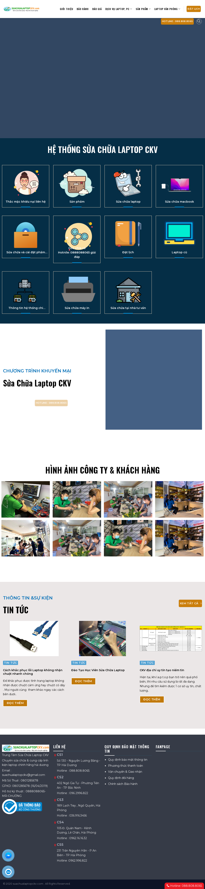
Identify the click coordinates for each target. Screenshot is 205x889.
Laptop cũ (179, 252)
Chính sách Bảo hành (123, 784)
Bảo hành (83, 9)
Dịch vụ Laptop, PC (118, 9)
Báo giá (97, 9)
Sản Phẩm (143, 9)
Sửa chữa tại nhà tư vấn (128, 308)
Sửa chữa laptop (128, 201)
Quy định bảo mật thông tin (127, 759)
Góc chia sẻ (77, 248)
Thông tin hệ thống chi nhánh (25, 308)
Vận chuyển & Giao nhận (125, 771)
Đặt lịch (128, 252)
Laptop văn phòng (167, 9)
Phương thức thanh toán (125, 765)
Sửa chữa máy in (77, 308)
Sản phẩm (76, 201)
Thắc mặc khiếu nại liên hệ (26, 201)
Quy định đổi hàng (121, 778)
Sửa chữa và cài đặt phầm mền (25, 252)
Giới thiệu (66, 9)
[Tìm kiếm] (199, 21)
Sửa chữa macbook (179, 201)
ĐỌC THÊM (15, 703)
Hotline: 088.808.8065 (184, 886)
